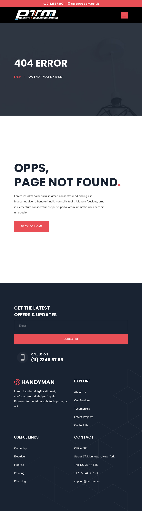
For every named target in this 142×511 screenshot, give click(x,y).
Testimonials (82, 408)
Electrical (19, 456)
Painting (19, 473)
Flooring (19, 464)
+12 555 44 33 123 (86, 473)
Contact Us (81, 425)
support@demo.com (86, 481)
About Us (80, 392)
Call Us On (39, 354)
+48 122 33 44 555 (86, 464)
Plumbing (20, 481)
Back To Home (31, 226)
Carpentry (20, 448)
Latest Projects (83, 417)
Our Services (82, 400)
